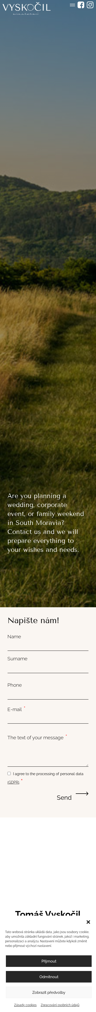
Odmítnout (48, 977)
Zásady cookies (25, 1005)
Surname (17, 658)
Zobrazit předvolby (48, 992)
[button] (88, 922)
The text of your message (37, 737)
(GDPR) (13, 782)
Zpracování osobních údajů (60, 1005)
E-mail (16, 709)
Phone (14, 685)
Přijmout (48, 961)
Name (14, 636)
